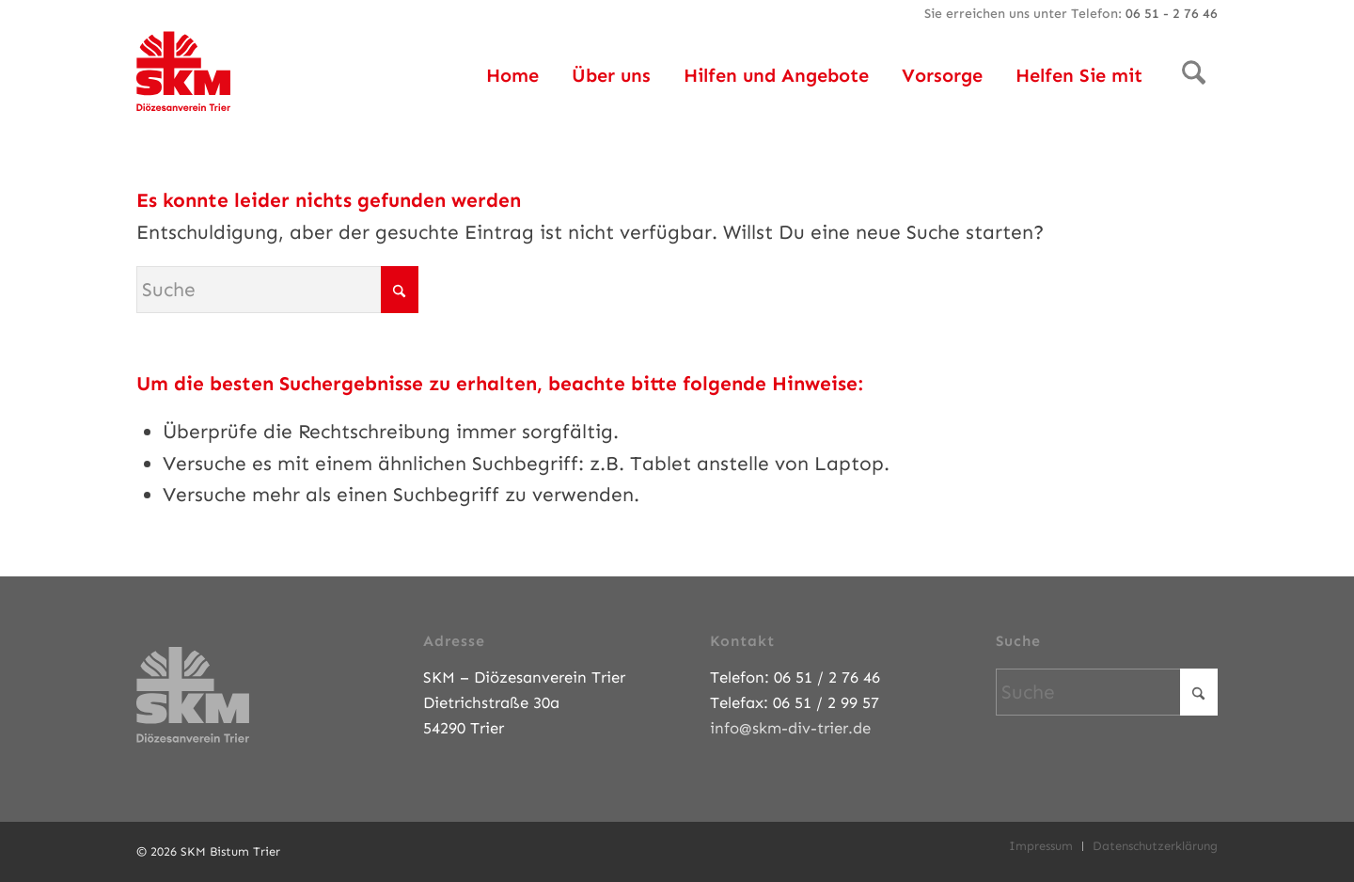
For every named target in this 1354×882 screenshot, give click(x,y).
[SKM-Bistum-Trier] (183, 66)
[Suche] (1194, 75)
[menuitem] (512, 75)
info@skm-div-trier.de (790, 727)
